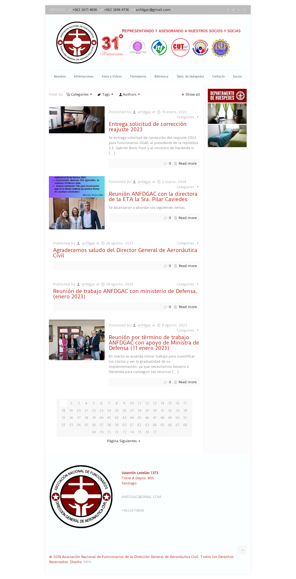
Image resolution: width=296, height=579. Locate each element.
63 (147, 425)
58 (109, 425)
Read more (188, 163)
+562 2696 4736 (116, 10)
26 (124, 410)
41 (109, 418)
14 (162, 403)
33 (177, 410)
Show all (190, 94)
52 (63, 425)
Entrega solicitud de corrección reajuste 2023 (148, 126)
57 (101, 425)
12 (147, 403)
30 (155, 410)
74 (132, 432)
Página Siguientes (124, 441)
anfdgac (144, 112)
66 (170, 425)
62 (139, 425)
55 (86, 425)
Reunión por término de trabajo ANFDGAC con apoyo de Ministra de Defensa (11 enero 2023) (154, 342)
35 (63, 418)
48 (162, 418)
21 (86, 410)
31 (162, 410)
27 (132, 410)
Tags (105, 94)
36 (71, 418)
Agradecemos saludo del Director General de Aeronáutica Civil (125, 253)
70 (101, 432)
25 (117, 410)
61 (132, 425)
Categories (79, 94)
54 (79, 425)
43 (124, 418)
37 (79, 418)
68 (185, 425)
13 (154, 403)
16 (177, 403)
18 (63, 410)
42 (117, 418)
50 (178, 418)
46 (147, 418)
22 (94, 410)
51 (185, 418)
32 (170, 410)
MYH (87, 562)
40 (101, 418)
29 (147, 410)
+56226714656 (133, 510)
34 (185, 410)
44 (132, 418)
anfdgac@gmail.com (153, 10)
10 (132, 403)
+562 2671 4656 (85, 10)
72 (117, 432)
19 (71, 410)
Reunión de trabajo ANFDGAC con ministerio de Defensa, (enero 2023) (125, 294)
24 (109, 410)
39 (94, 418)
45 (139, 418)
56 (94, 425)
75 (139, 432)
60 (124, 425)
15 (170, 403)
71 (109, 432)
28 (139, 410)
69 (94, 432)
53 (71, 425)
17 (185, 403)
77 (155, 432)
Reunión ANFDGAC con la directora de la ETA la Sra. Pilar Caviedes (153, 196)
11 (139, 403)
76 (147, 432)
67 (177, 425)
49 (170, 418)
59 (117, 425)
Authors (129, 94)
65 (162, 425)
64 (155, 425)
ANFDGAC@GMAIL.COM (141, 497)
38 (86, 418)
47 (155, 418)
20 (78, 410)
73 (124, 432)
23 (101, 410)
